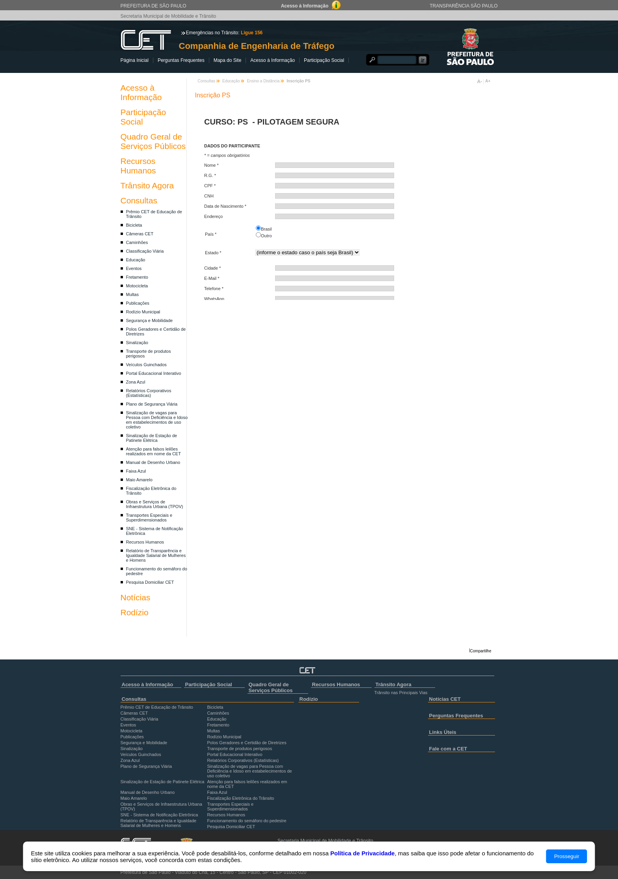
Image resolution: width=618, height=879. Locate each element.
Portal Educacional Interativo (153, 373)
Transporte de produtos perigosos (239, 748)
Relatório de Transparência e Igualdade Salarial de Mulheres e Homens (156, 555)
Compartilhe (480, 651)
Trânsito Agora (147, 185)
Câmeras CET (140, 233)
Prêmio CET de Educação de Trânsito (157, 707)
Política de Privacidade (362, 853)
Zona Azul (135, 382)
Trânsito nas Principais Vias (401, 692)
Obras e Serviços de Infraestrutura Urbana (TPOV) (154, 504)
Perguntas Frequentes (181, 60)
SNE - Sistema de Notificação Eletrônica (159, 814)
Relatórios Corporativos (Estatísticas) (148, 393)
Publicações (137, 303)
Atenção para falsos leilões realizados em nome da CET (153, 451)
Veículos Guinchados (146, 364)
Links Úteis (442, 732)
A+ (487, 81)
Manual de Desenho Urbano (153, 462)
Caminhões (137, 242)
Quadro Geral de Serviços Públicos (153, 141)
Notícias (136, 597)
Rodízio (135, 612)
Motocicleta (137, 285)
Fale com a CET (448, 749)
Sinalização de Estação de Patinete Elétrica (151, 438)
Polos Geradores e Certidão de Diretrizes (247, 742)
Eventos (134, 268)
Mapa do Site (228, 60)
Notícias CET (445, 699)
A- (479, 81)
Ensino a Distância (263, 81)
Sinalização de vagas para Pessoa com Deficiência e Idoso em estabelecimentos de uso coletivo (157, 419)
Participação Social (324, 60)
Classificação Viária (145, 251)
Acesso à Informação (272, 60)
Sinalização (137, 342)
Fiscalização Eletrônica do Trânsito (240, 798)
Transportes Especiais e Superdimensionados (149, 517)
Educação (135, 259)
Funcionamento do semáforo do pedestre (247, 820)
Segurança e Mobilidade (149, 320)
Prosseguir (566, 856)
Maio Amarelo (139, 479)
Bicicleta (134, 225)
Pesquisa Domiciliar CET (150, 582)
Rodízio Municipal (143, 311)
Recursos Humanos (138, 165)
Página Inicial (135, 60)
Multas (132, 294)
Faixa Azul (136, 471)
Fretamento (137, 277)
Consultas (139, 200)
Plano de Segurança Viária (152, 404)
